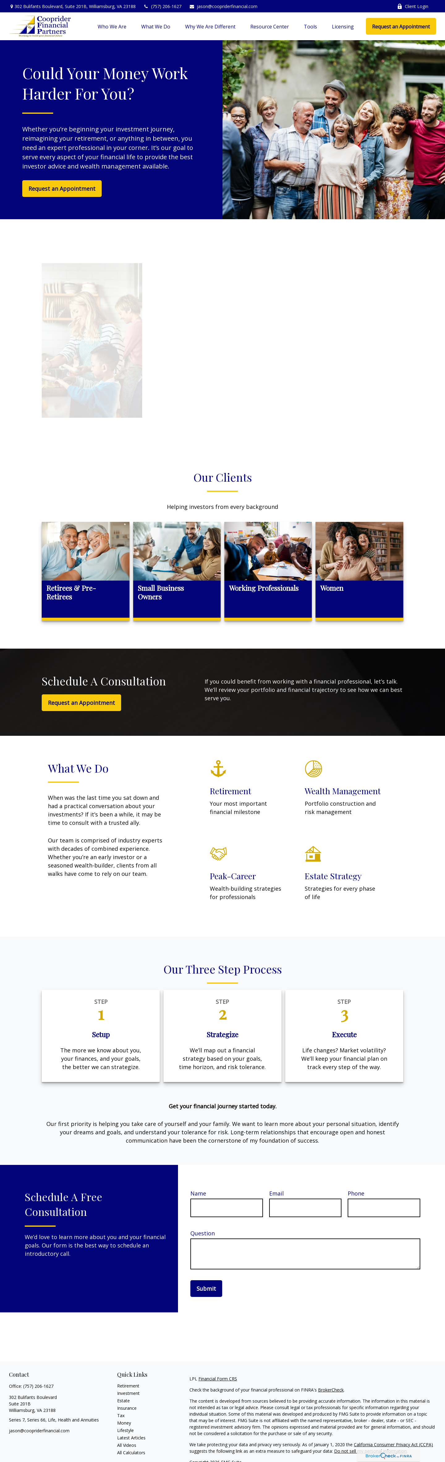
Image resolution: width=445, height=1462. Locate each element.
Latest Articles (131, 1438)
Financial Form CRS (217, 1379)
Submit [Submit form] (206, 1288)
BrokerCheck (331, 1390)
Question (202, 1233)
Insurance (127, 1408)
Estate (123, 1401)
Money (124, 1423)
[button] (112, 26)
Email (276, 1193)
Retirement (128, 1386)
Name (198, 1193)
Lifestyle (125, 1430)
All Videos (126, 1445)
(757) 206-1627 (162, 6)
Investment (128, 1393)
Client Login (412, 6)
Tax (121, 1415)
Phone (356, 1193)
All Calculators (131, 1453)
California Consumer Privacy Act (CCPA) (393, 1444)
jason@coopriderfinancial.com (223, 6)
